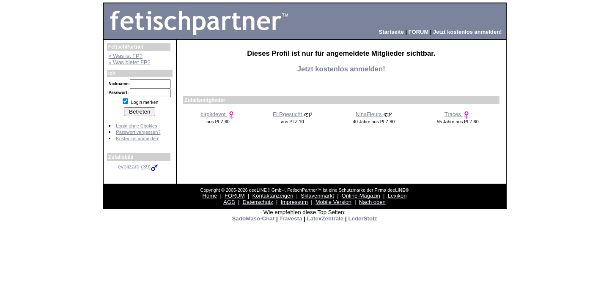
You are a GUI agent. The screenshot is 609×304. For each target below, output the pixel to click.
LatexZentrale (325, 218)
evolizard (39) (138, 166)
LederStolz (362, 218)
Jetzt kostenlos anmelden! (341, 69)
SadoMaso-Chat (253, 218)
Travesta (290, 218)
